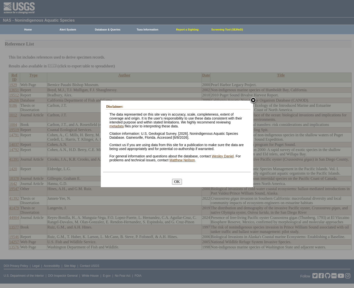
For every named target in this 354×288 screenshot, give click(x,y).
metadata (116, 126)
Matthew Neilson (182, 160)
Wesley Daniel (223, 156)
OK (177, 182)
